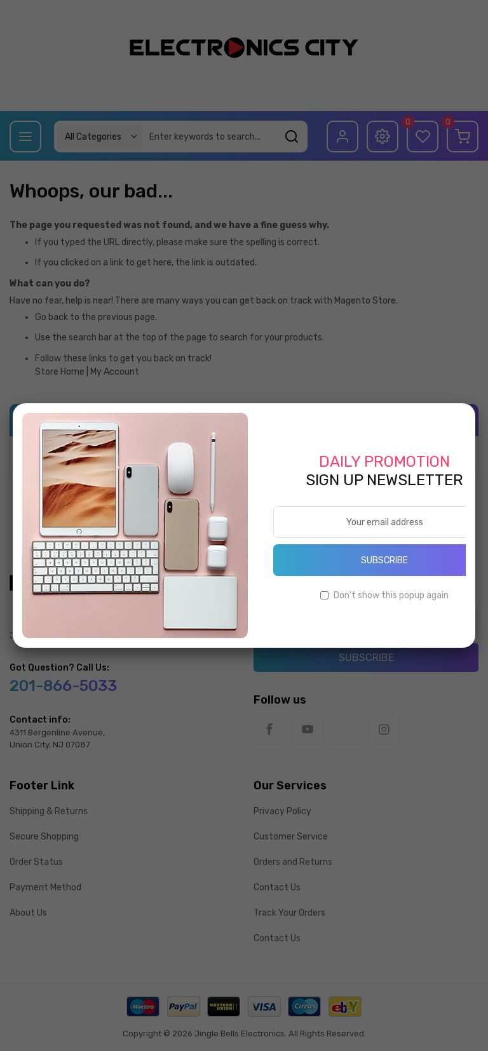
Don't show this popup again (391, 595)
